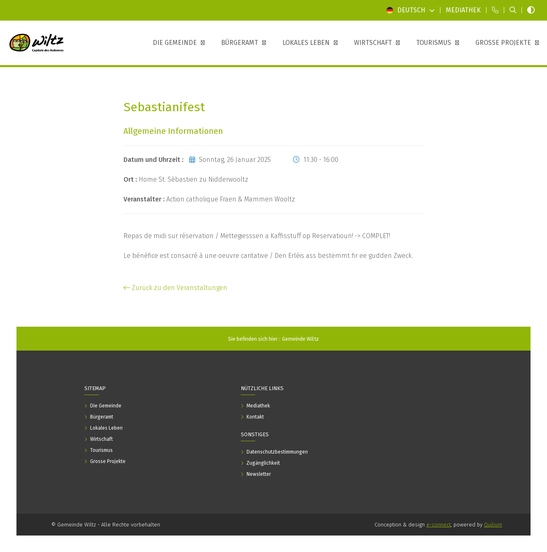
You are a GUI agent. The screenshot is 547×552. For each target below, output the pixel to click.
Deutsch (410, 10)
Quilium (493, 525)
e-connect (438, 525)
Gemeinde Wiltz (300, 339)
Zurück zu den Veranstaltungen (175, 288)
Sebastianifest (164, 107)
